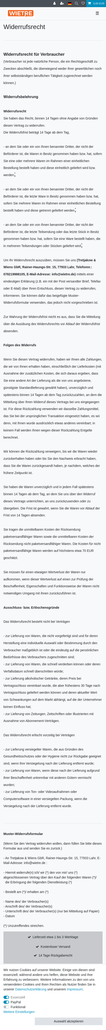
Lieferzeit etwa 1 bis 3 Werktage (55, 937)
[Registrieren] (62, 3)
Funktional (18, 1007)
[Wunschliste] (83, 3)
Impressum (75, 989)
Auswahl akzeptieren (68, 1021)
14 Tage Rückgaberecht (55, 955)
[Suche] (76, 3)
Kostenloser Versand (55, 947)
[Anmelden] (55, 3)
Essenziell (18, 997)
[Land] (69, 3)
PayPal (16, 1002)
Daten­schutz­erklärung (30, 989)
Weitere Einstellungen (19, 1012)
